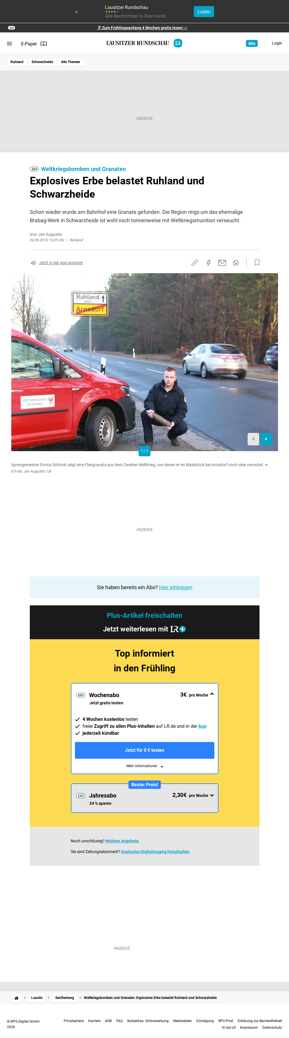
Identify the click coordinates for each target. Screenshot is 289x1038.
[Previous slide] (253, 439)
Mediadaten (182, 1021)
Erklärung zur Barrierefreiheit (260, 1021)
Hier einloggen (175, 587)
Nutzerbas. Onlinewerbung (148, 1021)
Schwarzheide (42, 62)
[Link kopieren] (194, 263)
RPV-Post (225, 1021)
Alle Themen (70, 62)
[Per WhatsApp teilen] (236, 263)
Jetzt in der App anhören (61, 262)
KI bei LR (228, 1028)
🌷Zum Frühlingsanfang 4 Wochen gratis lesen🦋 (142, 27)
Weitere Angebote (122, 841)
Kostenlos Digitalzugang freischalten (155, 851)
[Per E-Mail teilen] (222, 263)
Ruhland (16, 62)
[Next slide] (266, 439)
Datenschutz (272, 1028)
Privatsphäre (74, 1021)
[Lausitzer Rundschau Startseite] (144, 43)
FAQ (119, 1021)
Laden (204, 11)
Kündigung (205, 1021)
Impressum (249, 1028)
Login (277, 43)
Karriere (94, 1021)
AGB (108, 1021)
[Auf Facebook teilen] (208, 263)
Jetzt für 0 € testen (144, 750)
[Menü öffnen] (9, 43)
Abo (251, 43)
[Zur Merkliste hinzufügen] (255, 263)
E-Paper (34, 43)
